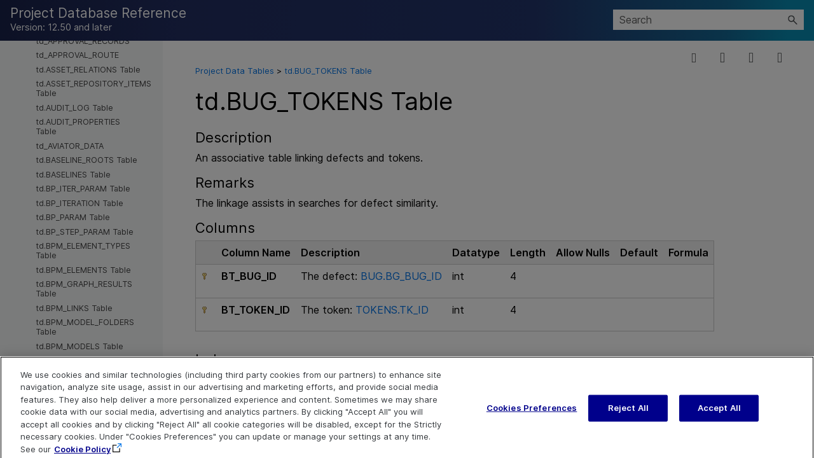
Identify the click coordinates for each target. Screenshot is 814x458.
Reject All (628, 415)
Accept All (719, 415)
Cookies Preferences (531, 415)
